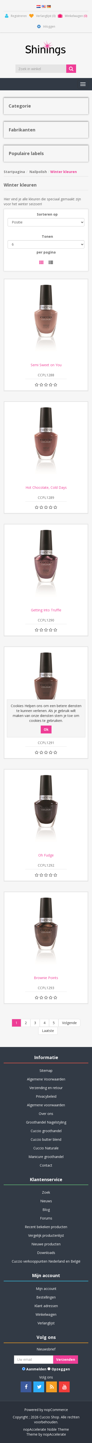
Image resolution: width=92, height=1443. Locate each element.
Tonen (47, 236)
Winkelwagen (46, 1314)
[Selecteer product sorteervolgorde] (46, 222)
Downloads (46, 1252)
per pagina (46, 252)
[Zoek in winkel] (41, 68)
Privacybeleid (46, 1096)
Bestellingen (46, 1297)
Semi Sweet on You (46, 365)
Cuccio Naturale (46, 1148)
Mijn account (46, 1288)
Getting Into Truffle (46, 610)
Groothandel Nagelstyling (46, 1122)
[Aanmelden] (33, 1359)
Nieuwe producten (46, 1244)
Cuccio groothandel (46, 1130)
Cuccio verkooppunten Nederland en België (46, 1261)
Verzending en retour (46, 1087)
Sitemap (46, 1070)
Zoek (46, 1192)
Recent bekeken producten (46, 1226)
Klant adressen (46, 1305)
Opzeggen (61, 1369)
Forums (46, 1218)
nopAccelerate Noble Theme (46, 1429)
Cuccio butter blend (46, 1139)
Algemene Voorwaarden (46, 1079)
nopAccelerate (54, 1434)
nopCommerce (56, 1409)
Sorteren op (47, 214)
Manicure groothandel (46, 1156)
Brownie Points (46, 978)
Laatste (48, 1030)
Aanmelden (36, 1369)
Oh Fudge (46, 855)
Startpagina (14, 171)
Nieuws (46, 1201)
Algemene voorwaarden (46, 1105)
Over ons (46, 1113)
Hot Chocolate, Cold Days (46, 487)
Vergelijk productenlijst (46, 1235)
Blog (46, 1209)
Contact (46, 1165)
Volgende (69, 1022)
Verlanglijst (46, 1323)
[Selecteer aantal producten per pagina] (46, 244)
